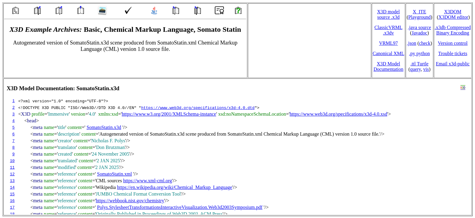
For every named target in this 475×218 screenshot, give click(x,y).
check (424, 43)
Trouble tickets (452, 53)
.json (411, 43)
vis (426, 69)
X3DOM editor (453, 17)
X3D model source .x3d (388, 14)
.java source (419, 27)
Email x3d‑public (453, 63)
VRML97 (388, 43)
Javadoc (419, 32)
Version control (452, 43)
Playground (419, 17)
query (415, 69)
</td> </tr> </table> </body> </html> (237, 146)
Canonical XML (388, 53)
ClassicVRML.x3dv (388, 30)
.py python (419, 53)
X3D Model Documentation (389, 66)
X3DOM (452, 11)
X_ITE (419, 11)
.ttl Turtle (419, 63)
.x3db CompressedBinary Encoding (453, 30)
